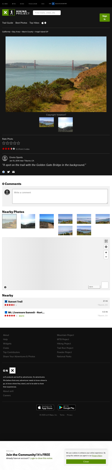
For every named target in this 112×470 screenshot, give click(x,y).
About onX (8, 391)
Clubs (6, 348)
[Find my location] (106, 247)
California (6, 31)
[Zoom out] (106, 257)
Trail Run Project (65, 348)
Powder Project (64, 352)
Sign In (104, 17)
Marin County (27, 31)
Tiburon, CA (29, 160)
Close (86, 461)
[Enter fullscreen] (106, 241)
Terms (62, 415)
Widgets (7, 343)
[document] (86, 458)
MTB (14, 4)
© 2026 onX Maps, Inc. (48, 415)
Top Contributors (11, 352)
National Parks (64, 356)
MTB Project (63, 339)
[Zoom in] (106, 252)
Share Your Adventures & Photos (19, 356)
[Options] (105, 285)
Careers (7, 395)
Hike (22, 4)
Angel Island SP (41, 31)
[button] (3, 171)
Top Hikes (34, 22)
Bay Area (16, 31)
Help (5, 339)
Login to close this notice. (41, 458)
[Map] (56, 263)
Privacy (69, 415)
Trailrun (33, 4)
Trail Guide (7, 22)
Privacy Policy (97, 456)
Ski (43, 4)
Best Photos (21, 22)
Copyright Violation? (56, 114)
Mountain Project (65, 335)
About (6, 335)
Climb (5, 4)
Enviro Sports (16, 157)
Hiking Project (64, 343)
